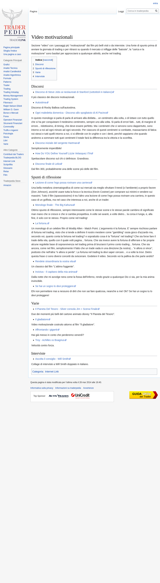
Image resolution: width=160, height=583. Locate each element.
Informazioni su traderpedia (68, 388)
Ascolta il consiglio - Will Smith (52, 358)
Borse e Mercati (10, 113)
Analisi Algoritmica (12, 75)
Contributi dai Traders (13, 154)
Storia (6, 137)
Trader (6, 85)
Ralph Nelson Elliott (12, 106)
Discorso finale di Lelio (47, 163)
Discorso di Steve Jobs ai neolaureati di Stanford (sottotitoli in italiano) (73, 92)
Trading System (10, 99)
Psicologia (8, 133)
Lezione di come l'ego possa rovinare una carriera (62, 182)
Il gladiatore (41, 319)
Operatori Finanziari (12, 120)
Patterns (7, 82)
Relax (6, 171)
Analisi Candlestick (12, 71)
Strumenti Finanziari (12, 123)
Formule (7, 78)
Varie (5, 144)
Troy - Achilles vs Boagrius (49, 340)
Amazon (7, 185)
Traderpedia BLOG (12, 157)
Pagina (33, 11)
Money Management (13, 95)
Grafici (6, 64)
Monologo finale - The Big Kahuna (53, 204)
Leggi (121, 11)
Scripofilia (8, 164)
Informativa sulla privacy (41, 388)
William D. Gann (11, 109)
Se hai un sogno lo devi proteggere (54, 286)
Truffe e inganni (10, 130)
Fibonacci (7, 102)
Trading (6, 89)
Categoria (37, 371)
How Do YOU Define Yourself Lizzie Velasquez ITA (63, 153)
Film (5, 175)
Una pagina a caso (12, 54)
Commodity (8, 126)
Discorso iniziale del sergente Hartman (56, 143)
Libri (5, 140)
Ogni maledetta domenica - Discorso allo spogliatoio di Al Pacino (70, 112)
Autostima (40, 102)
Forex (6, 116)
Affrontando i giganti (46, 329)
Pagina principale (11, 47)
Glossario (7, 168)
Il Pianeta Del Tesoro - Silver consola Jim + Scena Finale (66, 309)
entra (155, 3)
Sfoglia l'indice (10, 51)
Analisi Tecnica (10, 68)
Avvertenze (88, 388)
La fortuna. (41, 223)
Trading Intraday (11, 92)
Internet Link (52, 371)
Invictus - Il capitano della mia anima (55, 271)
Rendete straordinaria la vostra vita (54, 261)
